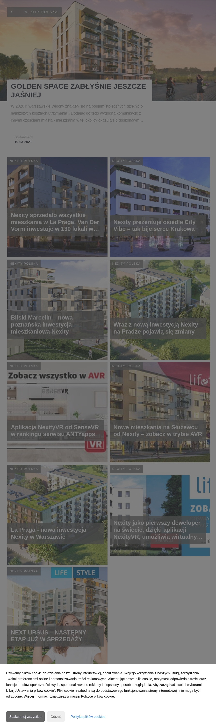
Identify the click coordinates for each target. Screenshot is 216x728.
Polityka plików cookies (88, 717)
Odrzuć (55, 717)
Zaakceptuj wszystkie (25, 717)
